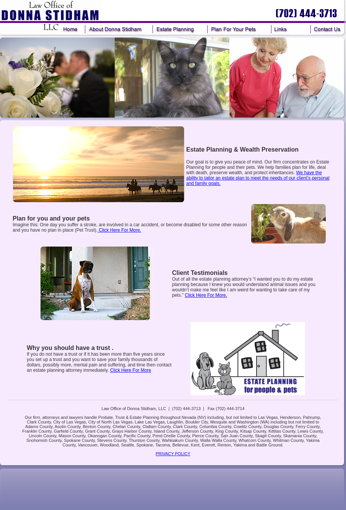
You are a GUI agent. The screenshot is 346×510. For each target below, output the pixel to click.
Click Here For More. (119, 230)
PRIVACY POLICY (173, 453)
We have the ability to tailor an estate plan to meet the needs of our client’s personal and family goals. (258, 178)
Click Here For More (130, 370)
